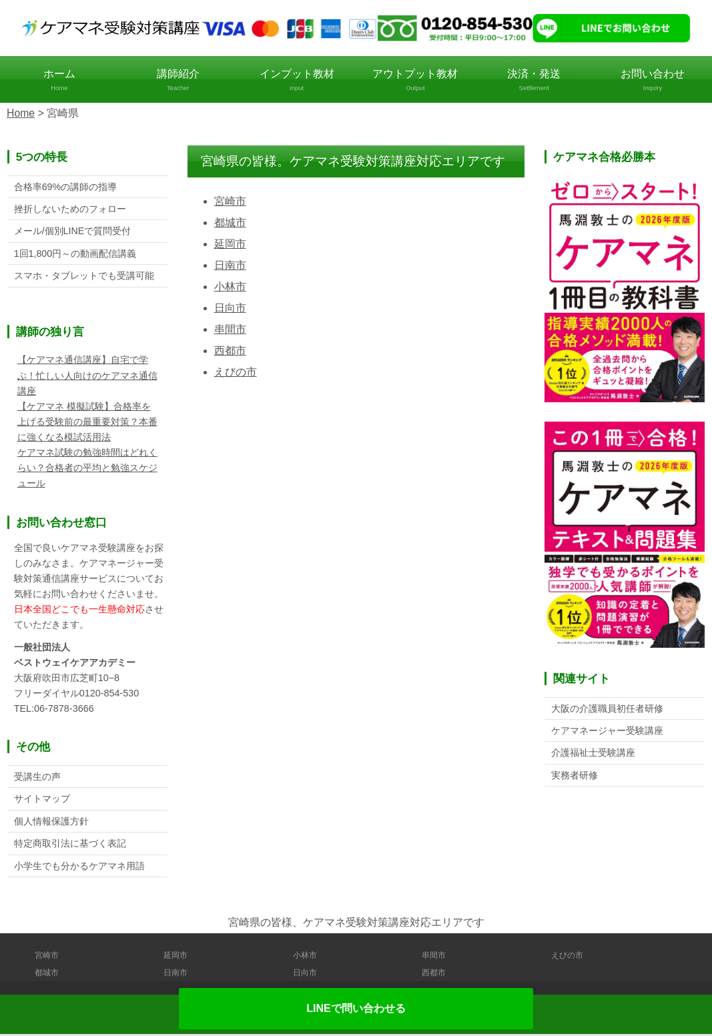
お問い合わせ (652, 80)
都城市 (230, 222)
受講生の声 (37, 777)
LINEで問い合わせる (355, 1008)
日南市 (230, 265)
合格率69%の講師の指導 (65, 186)
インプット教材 (297, 80)
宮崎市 (230, 201)
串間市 (230, 329)
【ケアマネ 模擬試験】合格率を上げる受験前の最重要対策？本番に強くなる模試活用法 (87, 422)
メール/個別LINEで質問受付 (72, 231)
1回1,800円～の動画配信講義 (75, 253)
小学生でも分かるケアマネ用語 (79, 868)
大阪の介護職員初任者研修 (607, 707)
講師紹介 (178, 80)
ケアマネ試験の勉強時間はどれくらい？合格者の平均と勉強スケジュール (87, 468)
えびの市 (235, 372)
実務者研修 (574, 775)
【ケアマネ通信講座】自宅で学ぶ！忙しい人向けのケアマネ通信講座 (87, 376)
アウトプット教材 (415, 80)
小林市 (230, 286)
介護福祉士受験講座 (593, 753)
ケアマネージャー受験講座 (607, 730)
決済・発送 (533, 80)
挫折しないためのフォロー (70, 208)
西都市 (230, 350)
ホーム (59, 80)
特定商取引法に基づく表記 (70, 845)
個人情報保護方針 (51, 822)
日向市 (230, 308)
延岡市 (230, 243)
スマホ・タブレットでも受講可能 (84, 276)
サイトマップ (42, 800)
